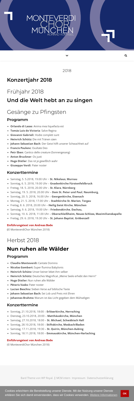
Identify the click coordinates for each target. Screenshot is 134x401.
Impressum (78, 378)
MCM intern (63, 378)
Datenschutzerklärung (100, 378)
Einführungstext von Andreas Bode (30, 225)
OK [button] (125, 393)
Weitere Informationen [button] (103, 395)
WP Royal (47, 378)
